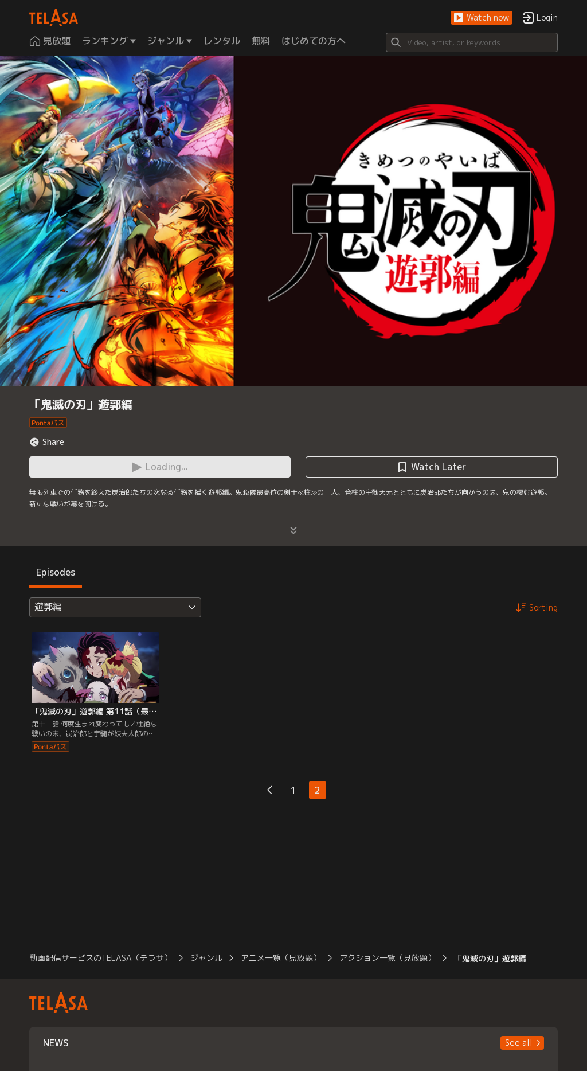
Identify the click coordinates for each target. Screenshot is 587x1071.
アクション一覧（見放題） (387, 957)
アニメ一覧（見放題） (281, 957)
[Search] (472, 42)
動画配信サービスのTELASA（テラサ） (100, 957)
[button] (481, 18)
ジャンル (206, 957)
